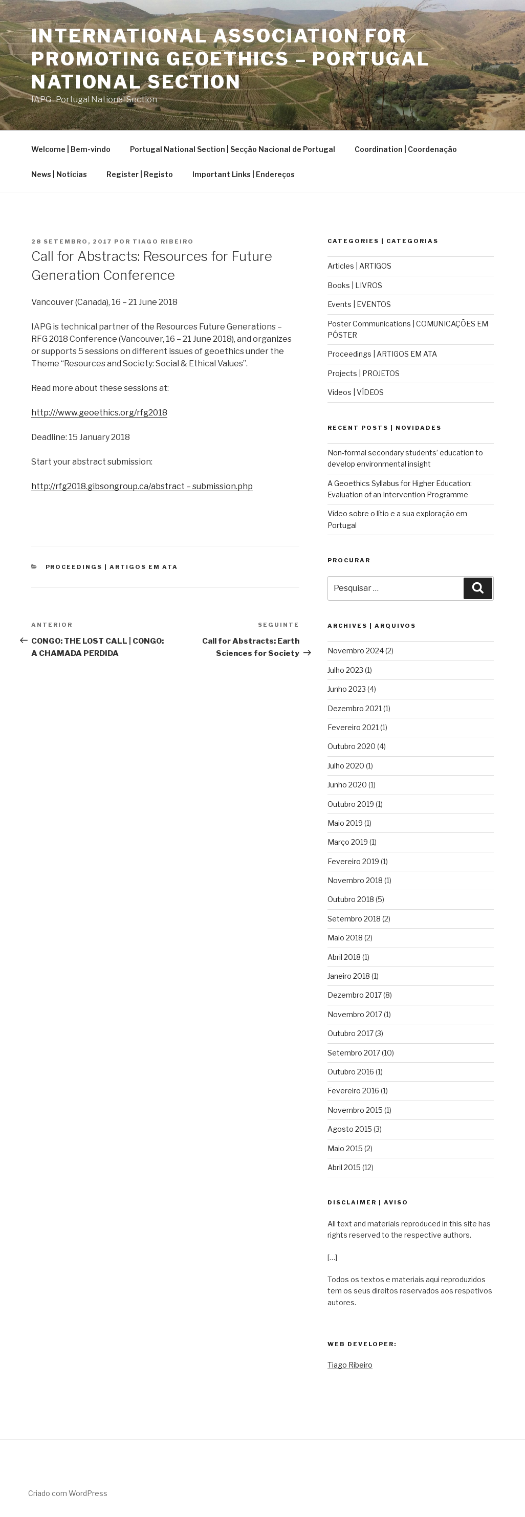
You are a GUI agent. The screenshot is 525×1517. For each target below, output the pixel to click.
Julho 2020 (345, 765)
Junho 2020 (347, 784)
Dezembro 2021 (354, 708)
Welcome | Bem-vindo (71, 149)
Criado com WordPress (67, 1493)
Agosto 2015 (349, 1129)
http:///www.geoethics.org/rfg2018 (99, 412)
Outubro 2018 (350, 899)
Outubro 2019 (350, 804)
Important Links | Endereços (243, 174)
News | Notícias (59, 174)
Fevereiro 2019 (353, 861)
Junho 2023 (346, 689)
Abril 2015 (344, 1167)
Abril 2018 (344, 957)
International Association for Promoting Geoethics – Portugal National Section (230, 59)
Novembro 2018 (355, 880)
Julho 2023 (345, 670)
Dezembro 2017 (354, 995)
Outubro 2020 (351, 746)
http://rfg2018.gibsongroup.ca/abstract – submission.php (142, 486)
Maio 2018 (345, 937)
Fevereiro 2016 (353, 1090)
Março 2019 (347, 842)
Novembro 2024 (355, 650)
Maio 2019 (345, 823)
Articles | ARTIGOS (359, 265)
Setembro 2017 (353, 1052)
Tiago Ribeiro (163, 241)
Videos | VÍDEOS (355, 392)
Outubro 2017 (350, 1033)
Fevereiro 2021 (353, 727)
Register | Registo (139, 174)
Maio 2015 (345, 1148)
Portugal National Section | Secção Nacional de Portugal (232, 149)
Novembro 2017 (354, 1014)
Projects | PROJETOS (363, 373)
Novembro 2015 (355, 1110)
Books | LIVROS (354, 285)
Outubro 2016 (350, 1071)
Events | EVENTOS (359, 304)
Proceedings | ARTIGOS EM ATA (112, 566)
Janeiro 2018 (348, 976)
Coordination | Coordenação (406, 149)
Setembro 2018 (354, 918)
